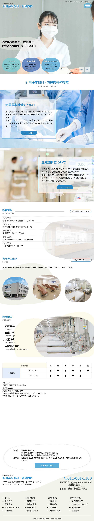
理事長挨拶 (30, 504)
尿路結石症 (75, 510)
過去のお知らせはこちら (79, 213)
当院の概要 (30, 507)
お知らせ (7, 504)
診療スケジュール (10, 510)
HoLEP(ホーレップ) (78, 507)
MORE (29, 133)
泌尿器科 (52, 504)
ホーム (6, 501)
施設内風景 (30, 510)
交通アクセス (31, 513)
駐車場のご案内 (47, 468)
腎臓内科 (52, 507)
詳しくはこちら (79, 261)
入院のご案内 (53, 513)
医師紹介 (7, 507)
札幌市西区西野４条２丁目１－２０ (25, 485)
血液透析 (52, 510)
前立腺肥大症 (76, 504)
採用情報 (7, 513)
